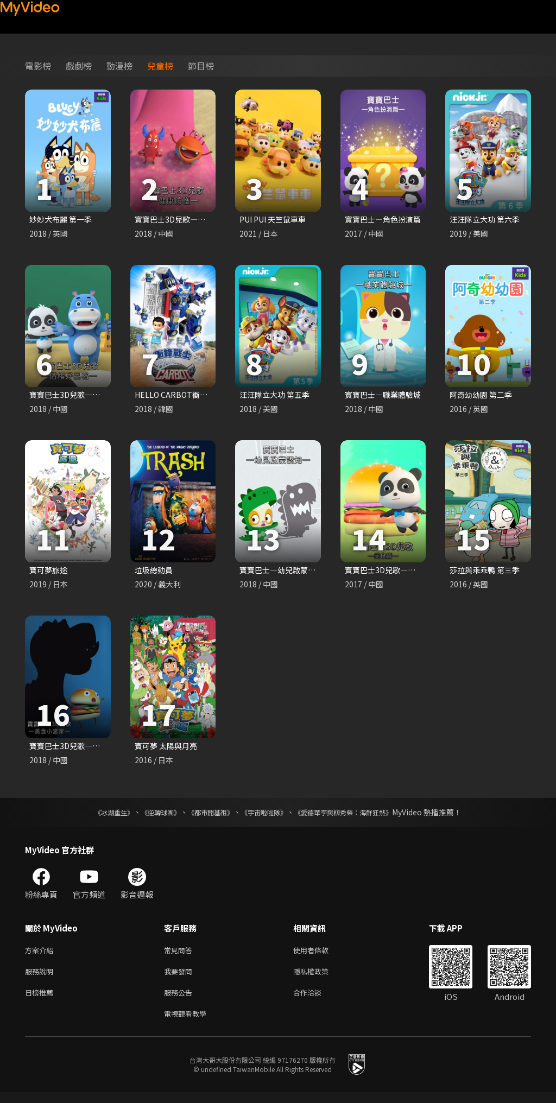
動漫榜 (119, 65)
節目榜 (201, 65)
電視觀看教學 (188, 1023)
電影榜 (38, 65)
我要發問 (180, 978)
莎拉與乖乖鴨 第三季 (487, 572)
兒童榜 (160, 65)
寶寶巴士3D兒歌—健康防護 (185, 219)
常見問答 (180, 955)
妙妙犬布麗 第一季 (62, 219)
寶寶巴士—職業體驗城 (385, 396)
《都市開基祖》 (205, 816)
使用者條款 (320, 955)
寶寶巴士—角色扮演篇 (385, 219)
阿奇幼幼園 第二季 (483, 396)
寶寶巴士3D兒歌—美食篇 (391, 572)
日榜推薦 (41, 1000)
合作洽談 (316, 1000)
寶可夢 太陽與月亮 (168, 749)
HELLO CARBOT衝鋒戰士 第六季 (194, 396)
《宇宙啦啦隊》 (266, 816)
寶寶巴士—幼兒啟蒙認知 (284, 572)
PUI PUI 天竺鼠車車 (276, 219)
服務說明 (41, 978)
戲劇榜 (79, 65)
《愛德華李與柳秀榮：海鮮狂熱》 (357, 816)
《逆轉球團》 (148, 816)
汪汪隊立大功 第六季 (487, 219)
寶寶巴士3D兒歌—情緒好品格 (83, 396)
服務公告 (180, 1000)
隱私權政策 (320, 978)
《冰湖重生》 (95, 816)
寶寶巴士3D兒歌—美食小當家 (83, 749)
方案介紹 (41, 955)
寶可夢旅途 (49, 572)
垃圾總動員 (155, 572)
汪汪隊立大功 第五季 (276, 396)
